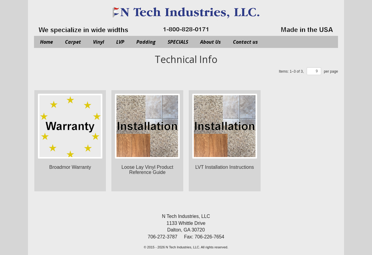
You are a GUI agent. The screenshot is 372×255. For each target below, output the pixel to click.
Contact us (245, 42)
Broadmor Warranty (70, 167)
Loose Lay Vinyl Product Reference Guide (147, 170)
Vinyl (98, 42)
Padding (146, 42)
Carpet (73, 42)
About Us (210, 42)
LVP (120, 42)
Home (46, 42)
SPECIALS (178, 42)
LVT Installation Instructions (224, 167)
